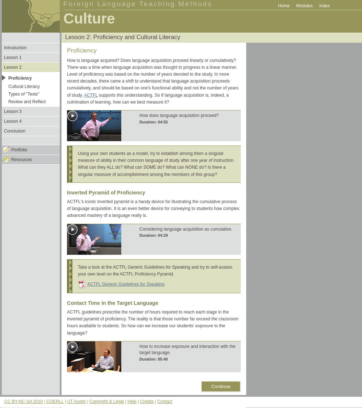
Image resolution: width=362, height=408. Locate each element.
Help (131, 401)
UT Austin (76, 401)
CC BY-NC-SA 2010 (23, 401)
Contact (164, 401)
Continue (221, 386)
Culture (89, 18)
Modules (304, 5)
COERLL (55, 401)
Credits (147, 401)
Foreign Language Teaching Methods (137, 4)
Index (324, 5)
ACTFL (91, 95)
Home (284, 5)
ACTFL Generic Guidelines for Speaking (126, 284)
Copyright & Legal (106, 401)
